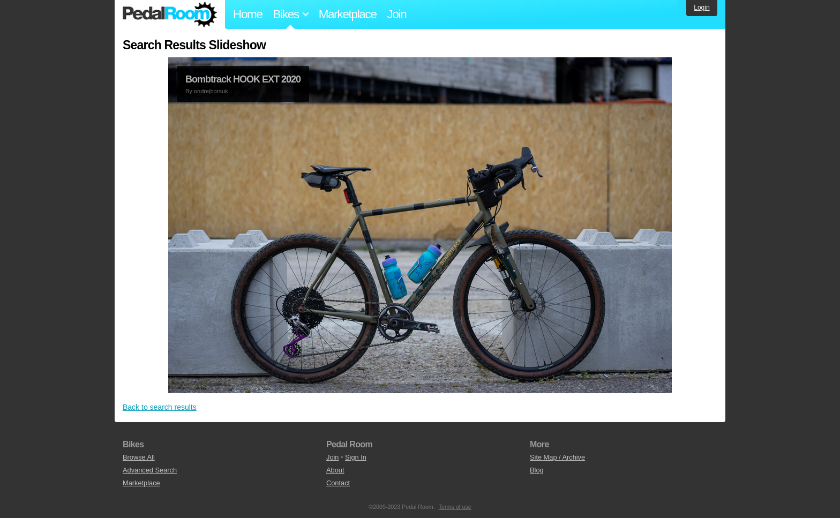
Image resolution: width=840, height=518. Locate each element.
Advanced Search (150, 470)
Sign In (355, 457)
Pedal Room (170, 14)
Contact (338, 483)
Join (397, 14)
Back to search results (160, 407)
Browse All (139, 457)
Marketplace (348, 14)
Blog (537, 470)
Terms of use (455, 507)
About (335, 470)
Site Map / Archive (557, 457)
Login (701, 7)
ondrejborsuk (211, 91)
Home (247, 14)
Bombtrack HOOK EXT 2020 (243, 79)
